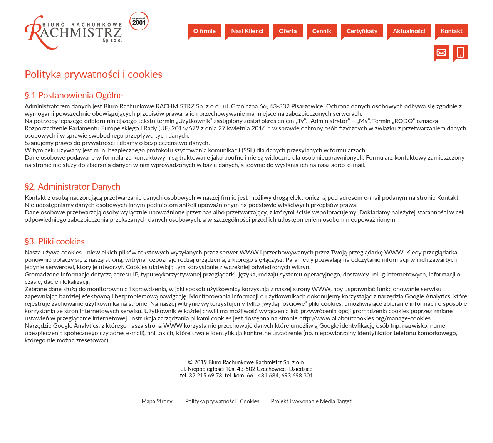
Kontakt (452, 30)
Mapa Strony (156, 401)
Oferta (288, 30)
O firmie (204, 30)
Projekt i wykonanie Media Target (311, 401)
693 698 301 (297, 375)
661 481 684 (263, 375)
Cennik (322, 30)
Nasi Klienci (247, 30)
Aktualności (409, 30)
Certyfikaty (362, 30)
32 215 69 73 (205, 375)
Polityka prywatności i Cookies (222, 401)
